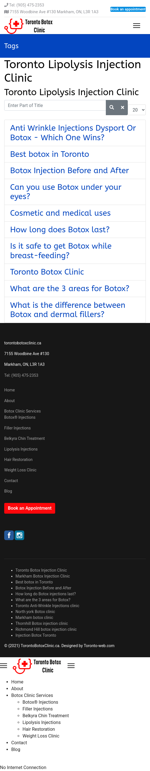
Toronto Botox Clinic (47, 272)
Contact (11, 480)
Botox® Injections (19, 417)
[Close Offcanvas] (71, 665)
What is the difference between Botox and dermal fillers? (67, 309)
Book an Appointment (30, 508)
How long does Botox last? (60, 229)
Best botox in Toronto (49, 154)
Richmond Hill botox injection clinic (46, 629)
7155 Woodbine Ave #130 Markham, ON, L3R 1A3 (54, 12)
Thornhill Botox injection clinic (41, 623)
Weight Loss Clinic (20, 470)
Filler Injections (17, 428)
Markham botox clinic (34, 617)
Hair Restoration (18, 459)
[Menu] (136, 25)
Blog (8, 491)
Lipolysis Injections (21, 449)
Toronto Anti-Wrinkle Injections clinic (47, 605)
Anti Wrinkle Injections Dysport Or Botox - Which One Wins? (73, 132)
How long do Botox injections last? (45, 594)
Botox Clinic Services (22, 411)
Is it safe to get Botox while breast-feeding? (61, 250)
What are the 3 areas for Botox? (69, 288)
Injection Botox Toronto (35, 635)
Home (9, 390)
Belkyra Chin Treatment (24, 438)
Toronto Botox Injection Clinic (41, 570)
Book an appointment (128, 9)
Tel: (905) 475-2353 (26, 5)
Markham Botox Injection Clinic (42, 576)
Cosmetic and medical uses (60, 213)
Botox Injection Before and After (69, 170)
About (9, 400)
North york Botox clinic (35, 611)
